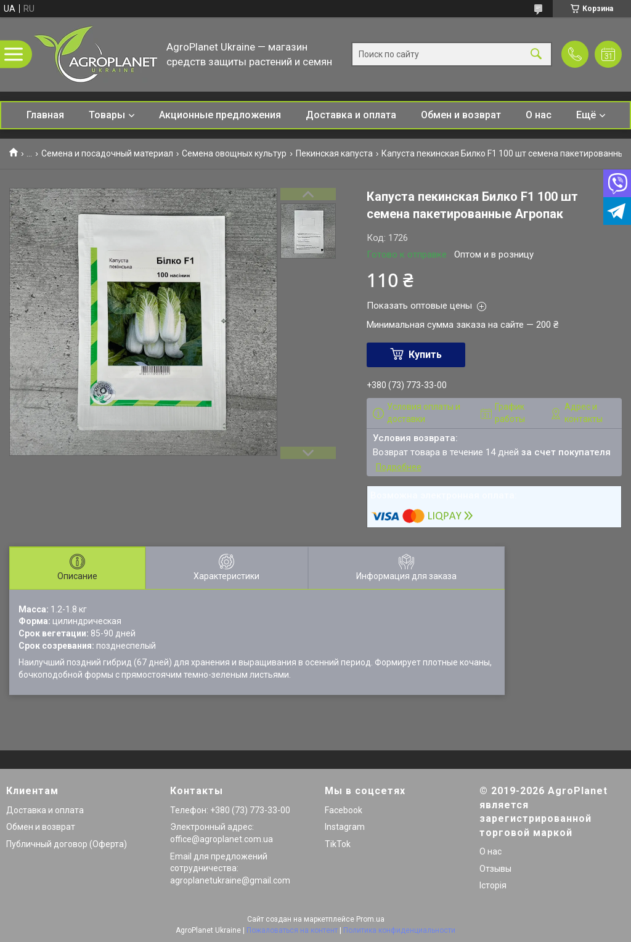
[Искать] (536, 54)
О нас (539, 115)
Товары (107, 115)
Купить (425, 354)
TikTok (338, 844)
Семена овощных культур (234, 153)
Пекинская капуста (334, 153)
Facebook (343, 810)
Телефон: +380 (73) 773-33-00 (230, 810)
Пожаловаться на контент (292, 930)
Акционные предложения (220, 115)
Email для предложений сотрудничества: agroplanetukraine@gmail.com (230, 868)
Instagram (345, 827)
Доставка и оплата (351, 115)
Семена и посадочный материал (107, 153)
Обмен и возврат (461, 115)
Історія (493, 885)
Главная (45, 115)
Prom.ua (370, 919)
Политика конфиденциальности (399, 930)
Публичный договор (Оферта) (66, 844)
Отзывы (495, 869)
